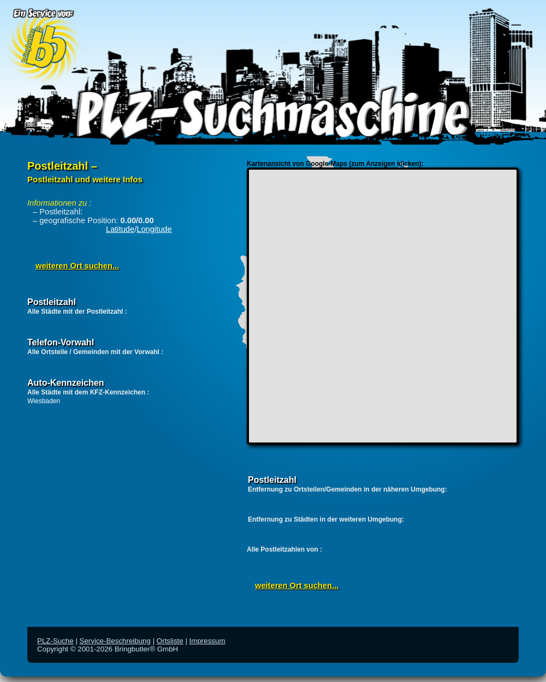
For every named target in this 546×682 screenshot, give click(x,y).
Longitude (153, 229)
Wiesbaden (43, 401)
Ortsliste (170, 641)
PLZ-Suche (55, 641)
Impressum (207, 641)
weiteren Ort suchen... (77, 265)
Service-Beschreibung (115, 641)
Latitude (120, 229)
